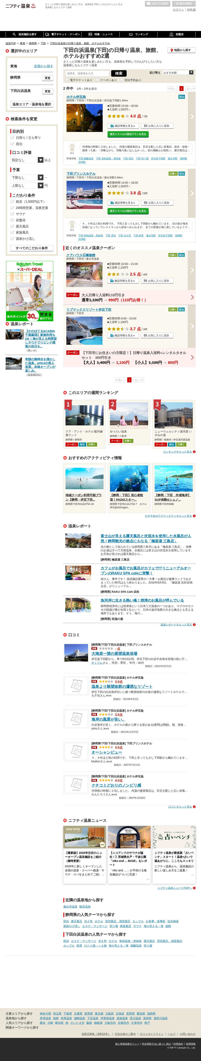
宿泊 (66, 921)
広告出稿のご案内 (125, 1034)
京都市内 (123, 1022)
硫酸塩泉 (136, 945)
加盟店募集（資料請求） (96, 1034)
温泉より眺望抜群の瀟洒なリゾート (122, 686)
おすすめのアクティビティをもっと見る (168, 515)
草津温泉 (45, 1018)
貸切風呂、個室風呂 (117, 921)
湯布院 (147, 1018)
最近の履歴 (184, 4)
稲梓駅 (183, 158)
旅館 (168, 926)
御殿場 (98, 1022)
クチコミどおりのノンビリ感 (116, 785)
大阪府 (109, 1013)
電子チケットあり (81, 80)
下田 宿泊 (128, 158)
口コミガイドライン (151, 1034)
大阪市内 (110, 1022)
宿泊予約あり (133, 80)
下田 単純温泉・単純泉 (108, 158)
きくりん (97, 662)
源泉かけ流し (71, 926)
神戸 (147, 1022)
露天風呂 (76, 921)
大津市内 (136, 1022)
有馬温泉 (66, 1018)
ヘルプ (171, 1034)
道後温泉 (122, 1018)
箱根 (56, 1018)
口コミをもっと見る (180, 806)
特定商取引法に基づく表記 (156, 1043)
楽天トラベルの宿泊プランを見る (128, 134)
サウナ (137, 926)
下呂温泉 (92, 1018)
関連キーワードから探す (22, 1027)
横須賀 (59, 1022)
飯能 (89, 1022)
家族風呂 (125, 926)
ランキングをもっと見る (177, 451)
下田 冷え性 (124, 235)
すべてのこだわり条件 (32, 248)
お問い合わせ (188, 1034)
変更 (47, 78)
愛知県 (141, 1013)
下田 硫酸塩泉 (85, 158)
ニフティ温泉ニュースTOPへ (175, 887)
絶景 (79, 945)
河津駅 (82, 162)
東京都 (99, 1013)
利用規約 (178, 1043)
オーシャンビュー (106, 752)
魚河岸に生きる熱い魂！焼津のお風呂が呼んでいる (142, 600)
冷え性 (88, 921)
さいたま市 (77, 1022)
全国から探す (43, 66)
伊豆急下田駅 (158, 158)
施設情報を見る (124, 125)
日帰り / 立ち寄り (28, 137)
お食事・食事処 (155, 921)
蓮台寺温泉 (70, 906)
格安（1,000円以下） (31, 201)
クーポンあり (108, 80)
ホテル (99, 921)
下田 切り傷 (142, 158)
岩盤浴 (21, 220)
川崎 (50, 1022)
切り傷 (114, 926)
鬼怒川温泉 (161, 1018)
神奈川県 (45, 1013)
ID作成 (191, 9)
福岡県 (151, 1013)
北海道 (120, 1013)
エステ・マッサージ (95, 926)
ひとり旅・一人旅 (95, 945)
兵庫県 (78, 1013)
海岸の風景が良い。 (108, 719)
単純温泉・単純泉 (130, 941)
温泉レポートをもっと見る (176, 624)
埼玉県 (57, 1013)
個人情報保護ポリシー (127, 1043)
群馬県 (88, 1013)
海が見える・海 (153, 926)
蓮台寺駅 (172, 158)
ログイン (178, 9)
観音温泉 (85, 906)
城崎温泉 (79, 1018)
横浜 (42, 1022)
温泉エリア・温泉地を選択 (31, 104)
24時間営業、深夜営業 (32, 208)
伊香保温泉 (107, 1018)
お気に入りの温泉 (157, 4)
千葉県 (68, 1013)
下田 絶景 (138, 235)
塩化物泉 (173, 921)
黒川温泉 (135, 1018)
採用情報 (191, 1043)
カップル (138, 921)
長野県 (130, 1013)
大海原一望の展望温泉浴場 (114, 653)
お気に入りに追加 (158, 125)
